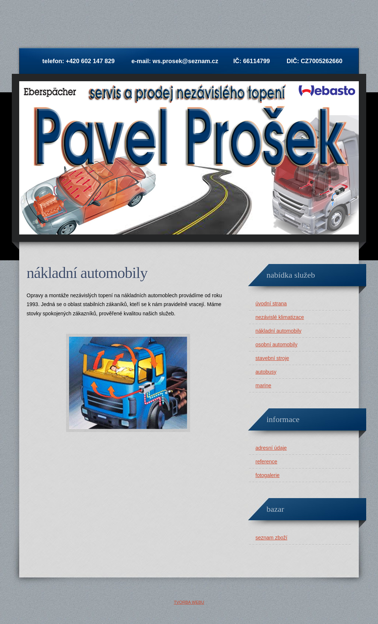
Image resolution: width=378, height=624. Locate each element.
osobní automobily (276, 344)
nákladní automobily (278, 331)
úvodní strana (271, 303)
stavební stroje (272, 358)
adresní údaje (271, 448)
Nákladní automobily (87, 272)
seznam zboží (271, 538)
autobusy (265, 372)
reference (266, 461)
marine (263, 385)
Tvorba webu (189, 602)
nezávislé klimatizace (279, 317)
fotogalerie (267, 475)
